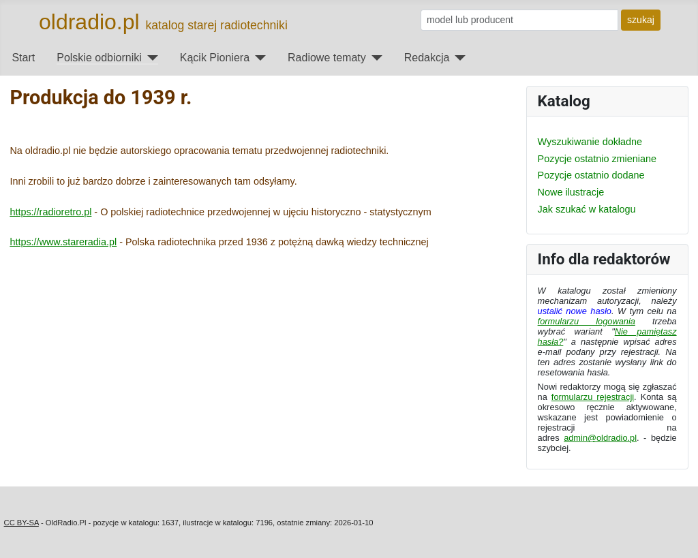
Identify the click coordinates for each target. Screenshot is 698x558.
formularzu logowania (586, 321)
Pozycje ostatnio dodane (591, 175)
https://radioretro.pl (50, 211)
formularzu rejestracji (592, 397)
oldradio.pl (89, 22)
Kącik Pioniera (214, 57)
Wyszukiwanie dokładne (590, 141)
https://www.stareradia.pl (63, 241)
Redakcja (427, 57)
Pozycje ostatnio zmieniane (597, 158)
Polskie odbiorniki (99, 57)
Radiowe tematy (327, 57)
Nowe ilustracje (571, 192)
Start (23, 57)
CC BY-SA (21, 522)
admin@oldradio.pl (600, 438)
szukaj (640, 19)
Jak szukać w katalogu (587, 209)
